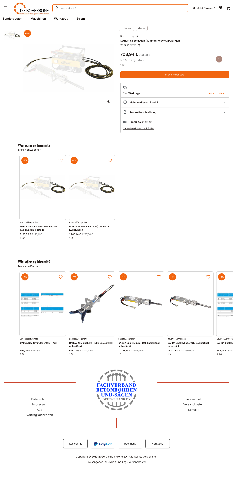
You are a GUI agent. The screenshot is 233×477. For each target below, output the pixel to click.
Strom (80, 18)
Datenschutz (39, 399)
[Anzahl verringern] (211, 59)
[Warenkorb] (228, 8)
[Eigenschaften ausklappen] (175, 102)
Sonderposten (12, 18)
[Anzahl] (219, 59)
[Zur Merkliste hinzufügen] (60, 160)
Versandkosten (193, 404)
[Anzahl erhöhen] (227, 59)
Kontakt (193, 409)
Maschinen (38, 18)
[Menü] (6, 6)
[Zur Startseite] (31, 15)
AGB (40, 409)
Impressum (39, 404)
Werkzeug (61, 18)
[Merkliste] (221, 8)
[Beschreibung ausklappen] (175, 112)
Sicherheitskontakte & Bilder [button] (138, 128)
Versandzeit (193, 399)
